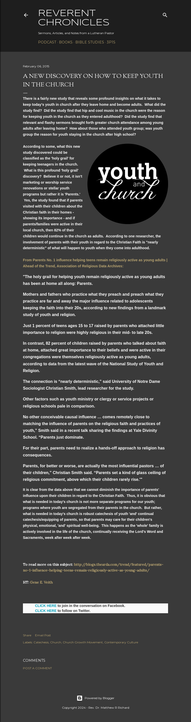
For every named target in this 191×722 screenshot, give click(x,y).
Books (66, 42)
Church (55, 642)
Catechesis (41, 642)
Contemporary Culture (121, 642)
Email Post (43, 635)
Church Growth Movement (83, 642)
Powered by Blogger (95, 698)
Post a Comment (37, 668)
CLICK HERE (46, 606)
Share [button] (27, 635)
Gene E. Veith (41, 582)
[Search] (165, 14)
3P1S (111, 42)
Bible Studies (89, 42)
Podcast (47, 42)
